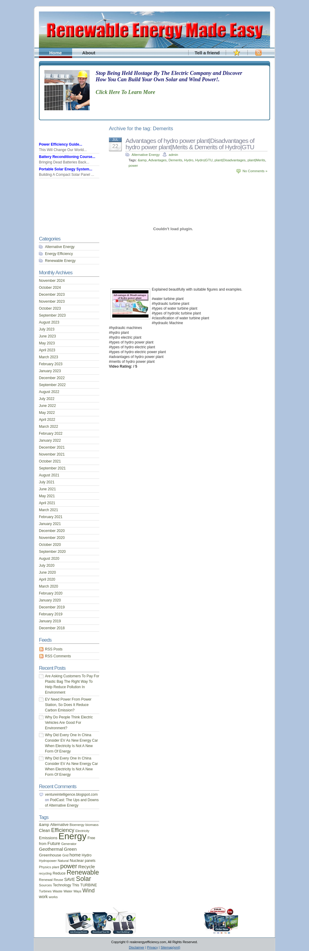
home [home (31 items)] (75, 855)
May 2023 (47, 343)
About (88, 52)
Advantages (157, 160)
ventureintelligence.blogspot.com (71, 794)
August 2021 (49, 475)
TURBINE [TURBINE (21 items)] (88, 885)
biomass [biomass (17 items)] (91, 825)
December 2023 (52, 294)
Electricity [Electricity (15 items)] (82, 831)
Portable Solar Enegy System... (65, 169)
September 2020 (52, 552)
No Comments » (255, 171)
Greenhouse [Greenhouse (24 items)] (50, 855)
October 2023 (50, 308)
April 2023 (47, 350)
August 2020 (49, 558)
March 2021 (48, 510)
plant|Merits (256, 160)
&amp (142, 160)
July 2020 (46, 565)
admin (173, 154)
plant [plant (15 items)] (55, 867)
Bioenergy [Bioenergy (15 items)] (77, 825)
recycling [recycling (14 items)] (45, 873)
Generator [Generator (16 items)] (69, 844)
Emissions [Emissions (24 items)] (48, 838)
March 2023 (48, 357)
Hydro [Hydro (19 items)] (87, 855)
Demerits (175, 160)
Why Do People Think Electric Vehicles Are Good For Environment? (69, 722)
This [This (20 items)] (75, 885)
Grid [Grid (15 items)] (65, 855)
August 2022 (49, 392)
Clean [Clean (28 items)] (44, 830)
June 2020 (47, 572)
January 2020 (50, 600)
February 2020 (50, 593)
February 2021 (50, 517)
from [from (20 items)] (42, 844)
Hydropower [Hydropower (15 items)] (48, 860)
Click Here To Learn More (125, 92)
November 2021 (52, 454)
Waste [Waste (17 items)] (57, 891)
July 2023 (46, 329)
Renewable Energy (60, 261)
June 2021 (47, 489)
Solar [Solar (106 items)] (83, 878)
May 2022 (47, 413)
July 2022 (46, 399)
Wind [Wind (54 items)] (88, 891)
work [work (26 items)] (43, 896)
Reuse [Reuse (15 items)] (58, 880)
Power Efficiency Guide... (60, 144)
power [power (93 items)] (68, 865)
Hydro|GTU (203, 160)
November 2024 (52, 281)
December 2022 (52, 378)
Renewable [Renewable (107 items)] (83, 872)
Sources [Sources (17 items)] (45, 885)
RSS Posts (53, 649)
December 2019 (52, 607)
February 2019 (50, 614)
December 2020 (52, 531)
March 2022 (48, 426)
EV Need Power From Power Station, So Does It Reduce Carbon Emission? (68, 704)
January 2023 (50, 371)
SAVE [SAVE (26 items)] (69, 879)
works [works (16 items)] (53, 897)
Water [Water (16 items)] (67, 891)
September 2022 (52, 385)
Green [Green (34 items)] (70, 849)
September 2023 (52, 315)
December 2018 (52, 628)
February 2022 (50, 433)
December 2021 (52, 447)
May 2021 (47, 496)
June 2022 (47, 406)
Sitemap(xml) (170, 947)
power (133, 165)
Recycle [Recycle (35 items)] (86, 866)
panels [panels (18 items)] (90, 861)
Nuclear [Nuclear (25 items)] (77, 860)
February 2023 (50, 364)
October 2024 (50, 287)
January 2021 (50, 524)
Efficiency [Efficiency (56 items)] (63, 830)
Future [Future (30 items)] (53, 843)
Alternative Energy (146, 154)
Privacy (152, 947)
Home (55, 52)
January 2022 (50, 440)
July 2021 (46, 482)
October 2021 (50, 461)
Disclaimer (136, 947)
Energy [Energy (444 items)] (73, 836)
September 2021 (52, 468)
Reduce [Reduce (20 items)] (59, 873)
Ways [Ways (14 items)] (77, 891)
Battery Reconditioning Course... (67, 157)
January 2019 (50, 621)
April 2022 (47, 419)
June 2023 (47, 336)
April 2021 (47, 503)
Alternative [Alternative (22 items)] (59, 824)
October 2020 (50, 545)
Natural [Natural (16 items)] (63, 860)
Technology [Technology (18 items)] (62, 885)
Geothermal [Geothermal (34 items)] (51, 849)
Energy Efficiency (59, 254)
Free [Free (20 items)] (91, 838)
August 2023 (49, 322)
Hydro (188, 160)
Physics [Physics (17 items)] (45, 867)
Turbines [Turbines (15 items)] (45, 891)
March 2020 (48, 586)
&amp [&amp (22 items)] (44, 824)
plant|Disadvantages (230, 160)
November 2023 (52, 301)
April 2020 (47, 579)
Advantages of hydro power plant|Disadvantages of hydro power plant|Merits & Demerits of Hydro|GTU (190, 143)
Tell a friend (207, 52)
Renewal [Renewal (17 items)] (46, 880)
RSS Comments (58, 656)
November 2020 (52, 538)
